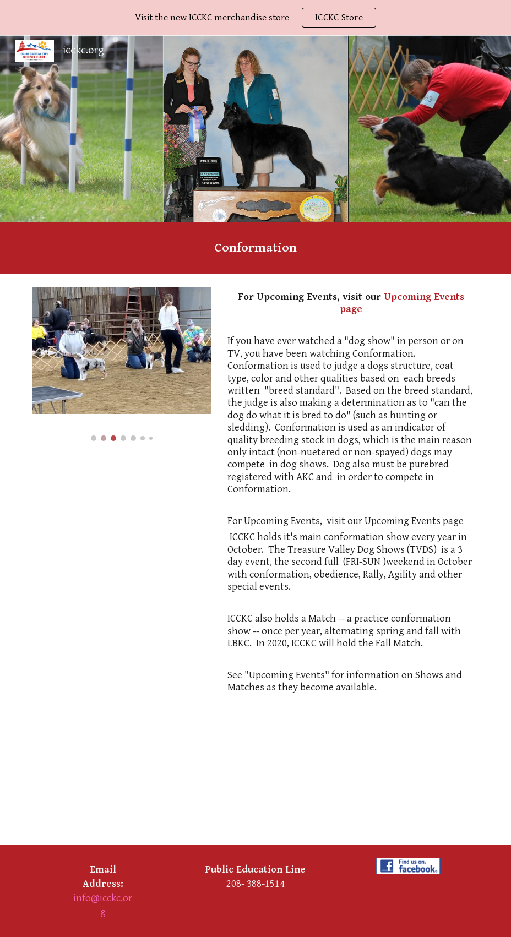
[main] (255, 248)
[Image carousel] (121, 364)
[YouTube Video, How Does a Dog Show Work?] (236, 778)
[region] (255, 17)
